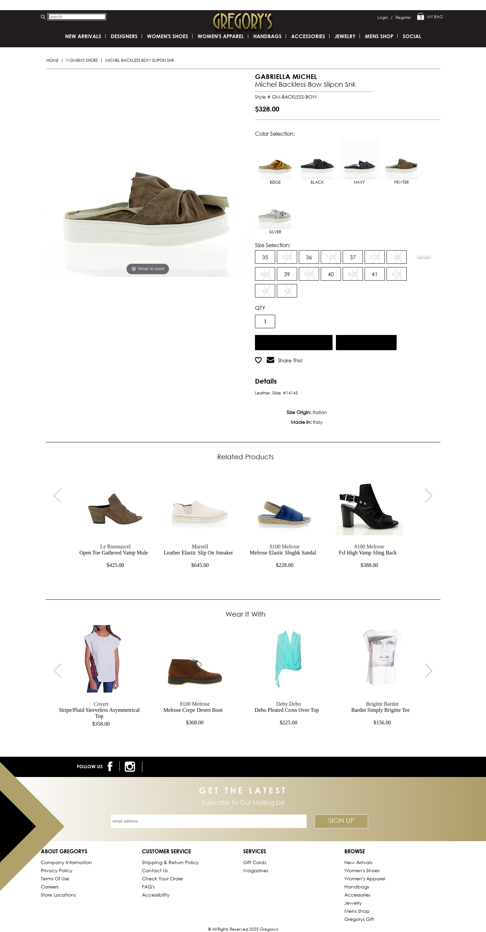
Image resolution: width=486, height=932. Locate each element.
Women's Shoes (82, 60)
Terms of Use (55, 878)
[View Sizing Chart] (424, 257)
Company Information (66, 862)
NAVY (359, 162)
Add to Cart (294, 341)
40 (331, 274)
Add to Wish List (366, 341)
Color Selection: (275, 133)
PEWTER (401, 162)
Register (403, 17)
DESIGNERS (124, 36)
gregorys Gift (359, 919)
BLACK (317, 162)
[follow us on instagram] (131, 766)
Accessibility (156, 894)
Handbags (267, 36)
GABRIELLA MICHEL (286, 76)
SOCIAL (412, 36)
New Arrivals (83, 36)
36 (309, 257)
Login (385, 17)
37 (353, 257)
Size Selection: (272, 245)
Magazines (255, 870)
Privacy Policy (57, 870)
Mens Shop (379, 36)
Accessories (308, 36)
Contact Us (155, 870)
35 (265, 257)
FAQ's (148, 886)
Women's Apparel (221, 36)
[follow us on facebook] (111, 766)
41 (375, 274)
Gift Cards (254, 862)
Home (52, 60)
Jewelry (345, 36)
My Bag (430, 17)
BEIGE (275, 162)
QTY (260, 307)
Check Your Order (162, 878)
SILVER (275, 211)
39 (287, 274)
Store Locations (58, 894)
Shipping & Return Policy (170, 862)
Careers (49, 886)
